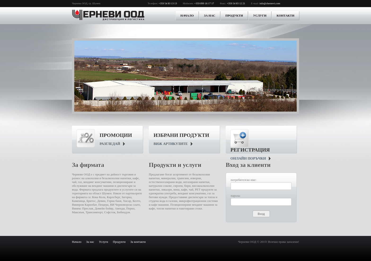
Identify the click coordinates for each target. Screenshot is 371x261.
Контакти (285, 15)
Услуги (259, 15)
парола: (235, 195)
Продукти (234, 15)
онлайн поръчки (248, 158)
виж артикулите (171, 144)
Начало (187, 15)
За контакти (138, 242)
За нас (209, 15)
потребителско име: (243, 180)
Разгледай (110, 144)
